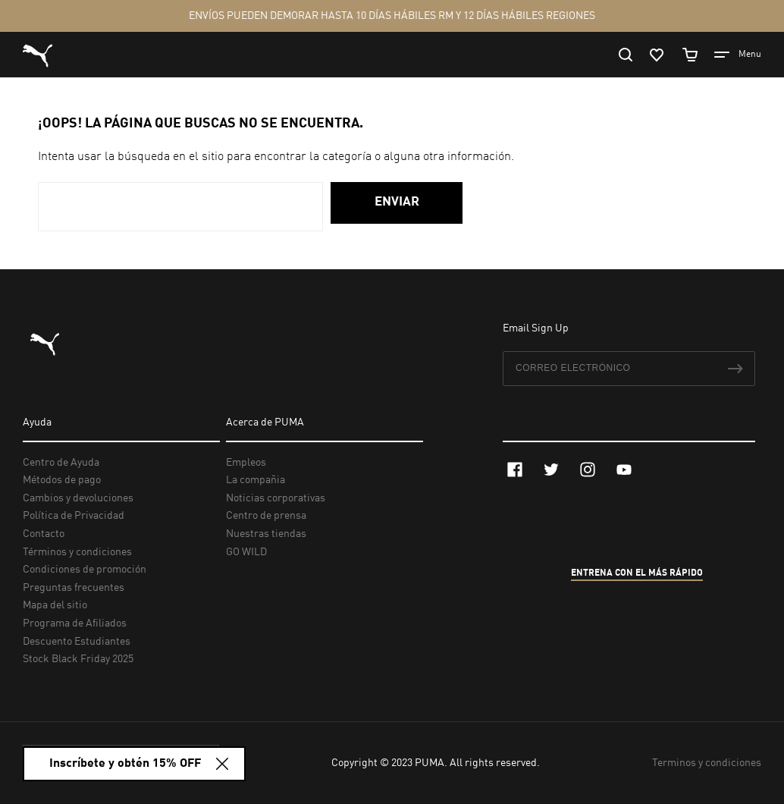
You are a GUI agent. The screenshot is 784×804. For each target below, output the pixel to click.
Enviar (397, 202)
